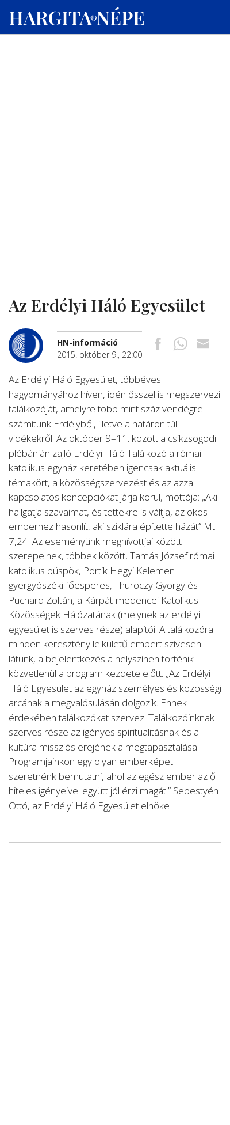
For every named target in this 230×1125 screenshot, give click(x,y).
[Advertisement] (115, 110)
